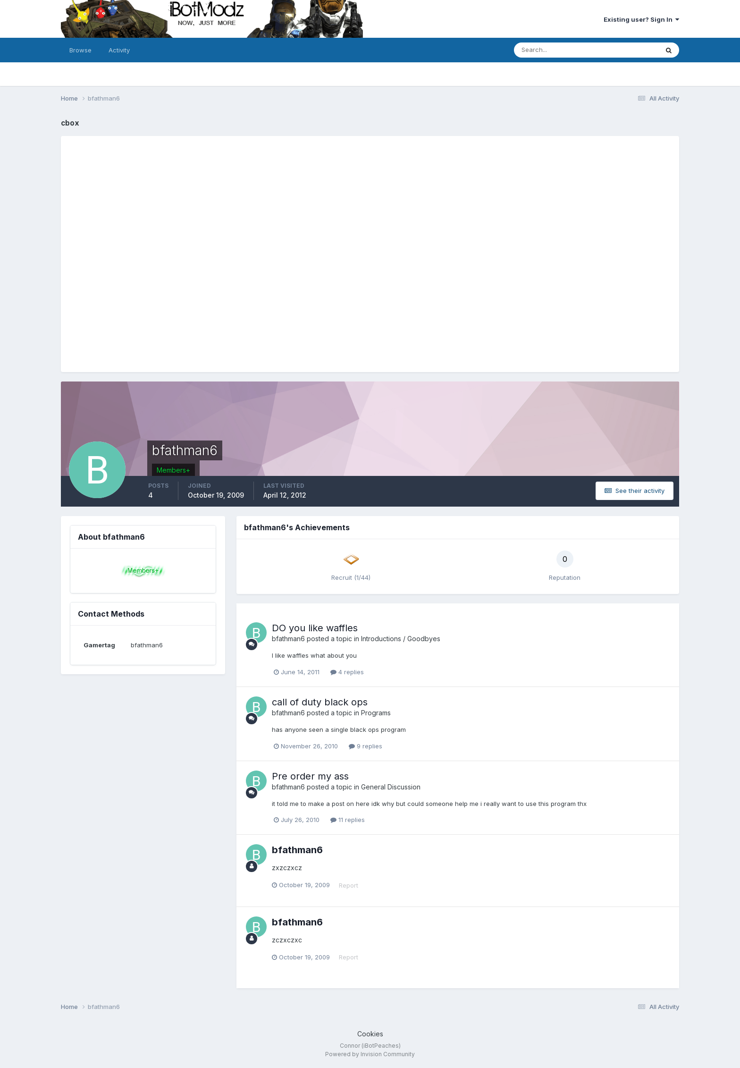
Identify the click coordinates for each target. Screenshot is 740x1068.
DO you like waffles (315, 628)
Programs (376, 713)
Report (348, 885)
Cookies (370, 1034)
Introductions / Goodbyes (400, 639)
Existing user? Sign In (641, 19)
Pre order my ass (310, 776)
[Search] (555, 50)
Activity (119, 50)
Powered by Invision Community (370, 1054)
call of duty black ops (320, 702)
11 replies (347, 819)
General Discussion (390, 787)
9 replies (365, 746)
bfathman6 (288, 639)
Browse (80, 50)
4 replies (347, 672)
